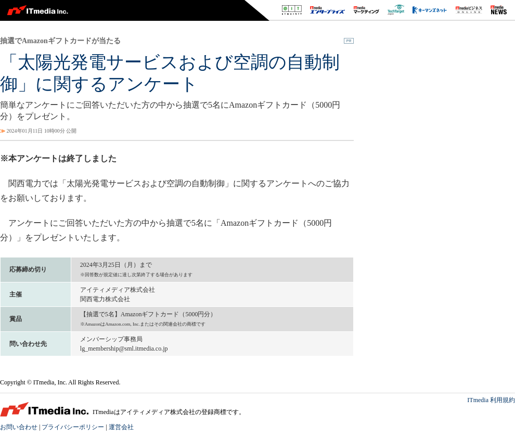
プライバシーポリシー (73, 427)
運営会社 (121, 427)
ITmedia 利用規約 (491, 400)
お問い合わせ (18, 427)
